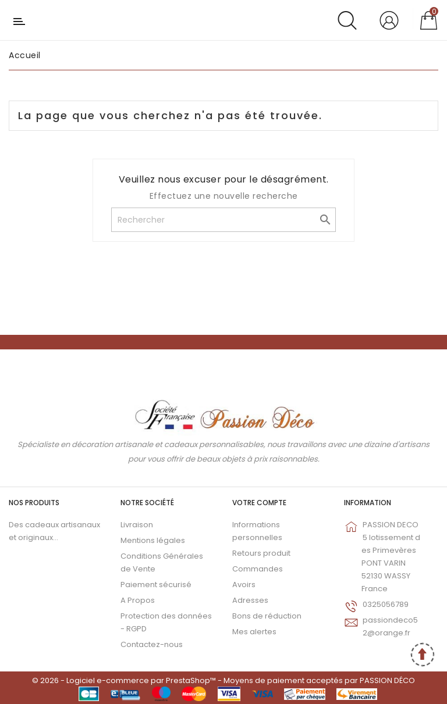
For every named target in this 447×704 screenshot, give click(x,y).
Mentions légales (152, 540)
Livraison (136, 524)
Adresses (250, 600)
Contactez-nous (151, 644)
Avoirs (244, 584)
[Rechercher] (223, 220)
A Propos (137, 600)
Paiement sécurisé (155, 584)
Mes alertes (254, 631)
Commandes (257, 568)
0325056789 (386, 604)
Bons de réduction (266, 615)
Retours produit (261, 553)
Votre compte (259, 503)
